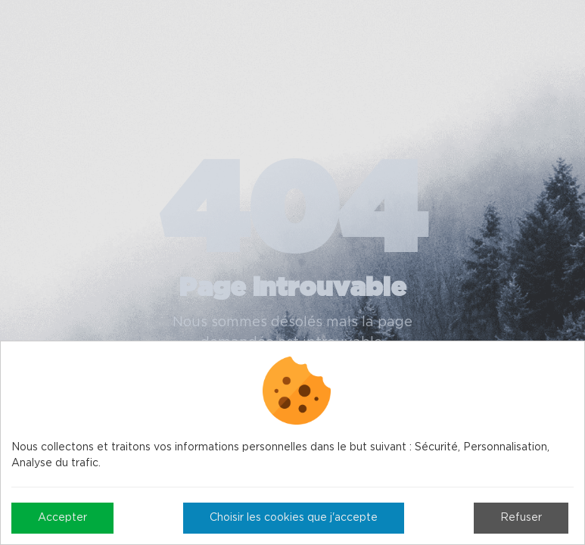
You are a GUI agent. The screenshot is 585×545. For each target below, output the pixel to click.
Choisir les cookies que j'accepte (294, 517)
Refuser (521, 517)
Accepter (62, 517)
